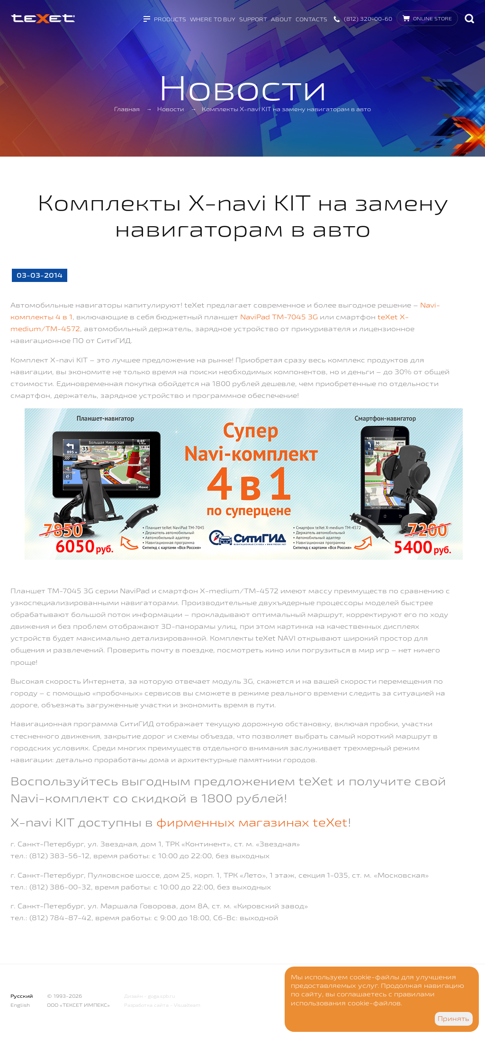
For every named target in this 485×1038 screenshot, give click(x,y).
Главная (127, 109)
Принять (453, 1018)
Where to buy (212, 19)
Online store (432, 18)
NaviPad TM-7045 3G (279, 317)
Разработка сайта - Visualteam (162, 1005)
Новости (170, 109)
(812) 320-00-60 (368, 19)
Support (253, 19)
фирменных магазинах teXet (252, 822)
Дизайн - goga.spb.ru (149, 996)
